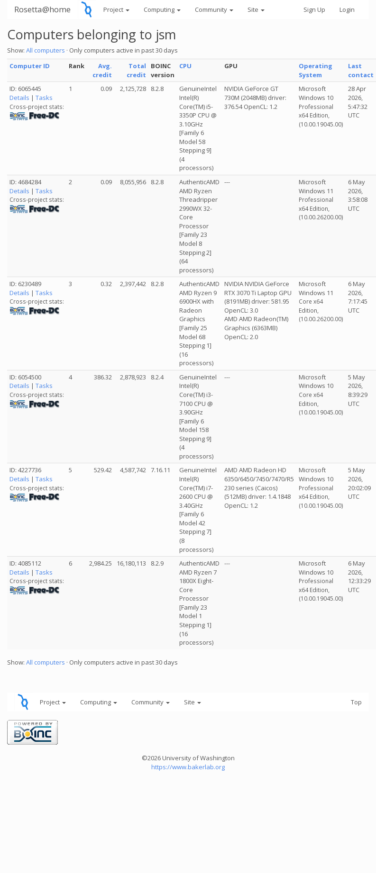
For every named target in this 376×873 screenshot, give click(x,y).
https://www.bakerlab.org (188, 767)
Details (19, 97)
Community (214, 9)
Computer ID (29, 66)
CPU (185, 66)
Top (356, 702)
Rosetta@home (42, 9)
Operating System (315, 70)
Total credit (136, 70)
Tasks (44, 97)
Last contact (361, 70)
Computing (162, 9)
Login (347, 9)
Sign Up (314, 9)
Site (256, 9)
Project (116, 9)
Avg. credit (102, 70)
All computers (45, 50)
